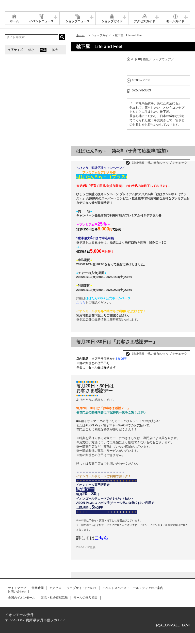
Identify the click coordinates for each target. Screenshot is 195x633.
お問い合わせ (17, 591)
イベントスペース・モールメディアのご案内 (132, 588)
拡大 (55, 50)
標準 (43, 50)
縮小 (31, 50)
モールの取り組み (85, 597)
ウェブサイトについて (82, 588)
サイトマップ (17, 588)
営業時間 (37, 588)
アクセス (55, 588)
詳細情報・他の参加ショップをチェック (159, 163)
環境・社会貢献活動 (54, 597)
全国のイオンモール (21, 597)
